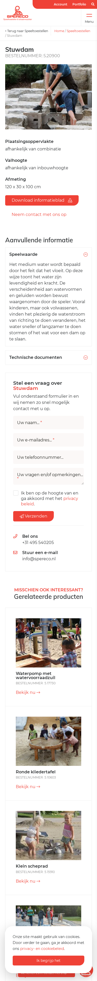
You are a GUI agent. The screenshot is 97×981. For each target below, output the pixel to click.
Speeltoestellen (78, 31)
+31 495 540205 (38, 542)
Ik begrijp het (48, 960)
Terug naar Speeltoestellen (26, 31)
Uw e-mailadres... (35, 440)
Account (60, 4)
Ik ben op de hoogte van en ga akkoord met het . (49, 498)
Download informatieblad (42, 200)
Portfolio (79, 4)
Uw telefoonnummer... (40, 457)
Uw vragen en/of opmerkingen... (50, 477)
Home (59, 31)
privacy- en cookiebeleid (42, 948)
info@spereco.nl (39, 558)
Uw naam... (29, 423)
